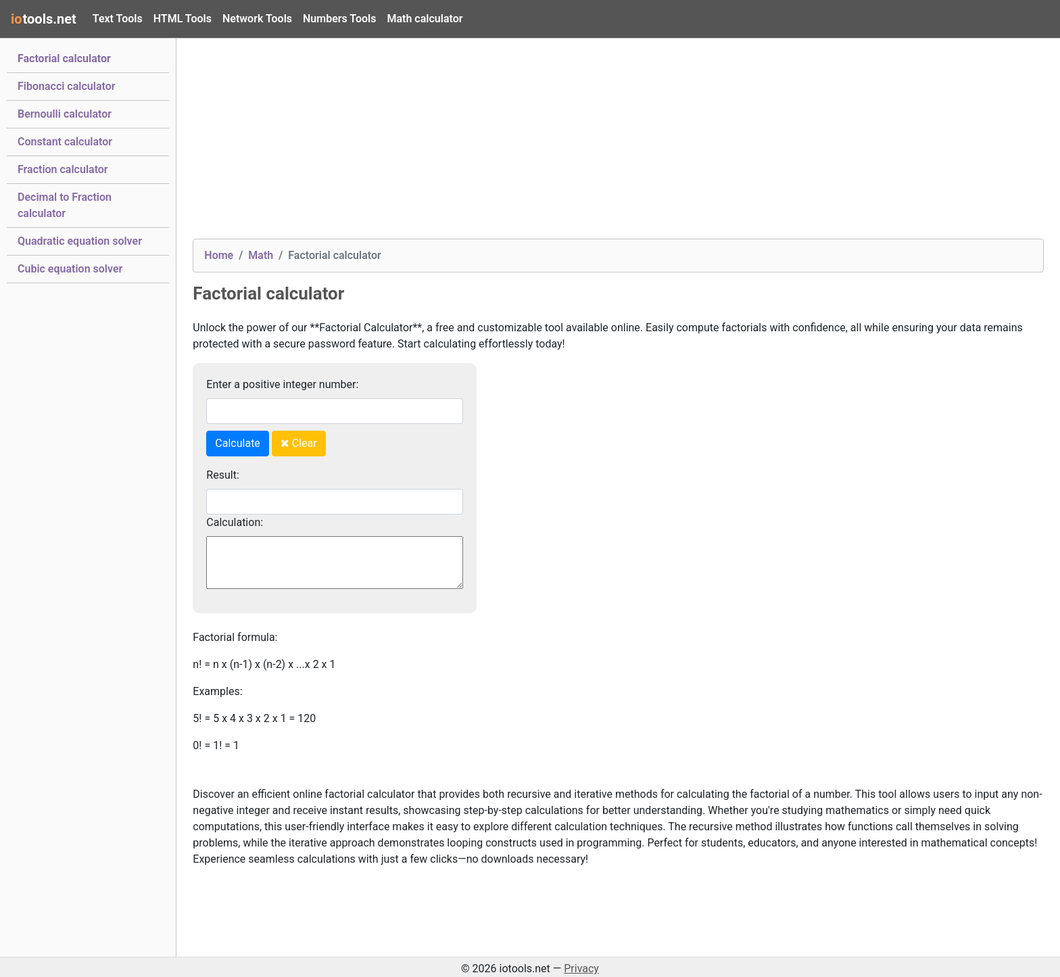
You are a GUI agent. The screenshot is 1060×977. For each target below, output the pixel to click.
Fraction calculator (63, 168)
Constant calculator (65, 140)
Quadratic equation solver (80, 240)
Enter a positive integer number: (282, 384)
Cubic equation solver (70, 267)
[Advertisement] (598, 144)
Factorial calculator (64, 57)
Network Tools (257, 18)
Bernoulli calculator (65, 112)
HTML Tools (182, 18)
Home (218, 255)
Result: (222, 475)
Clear (299, 443)
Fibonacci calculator (66, 85)
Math (260, 255)
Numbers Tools (339, 18)
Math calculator (424, 18)
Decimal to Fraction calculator (65, 205)
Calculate (237, 443)
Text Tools (118, 18)
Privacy (581, 968)
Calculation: (234, 522)
